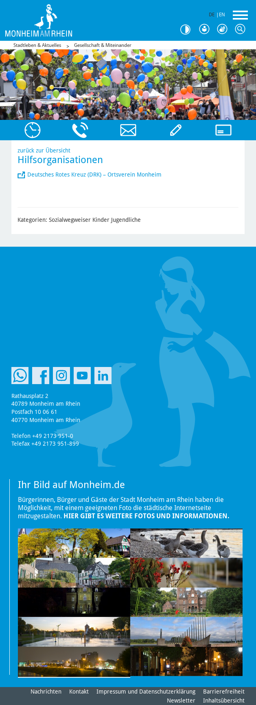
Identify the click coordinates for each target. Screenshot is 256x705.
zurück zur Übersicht (44, 150)
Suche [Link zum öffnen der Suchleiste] (242, 29)
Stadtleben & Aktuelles (37, 45)
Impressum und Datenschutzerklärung (145, 691)
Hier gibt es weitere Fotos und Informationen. (146, 516)
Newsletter (181, 700)
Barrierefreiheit (224, 691)
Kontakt (79, 691)
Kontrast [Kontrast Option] (188, 29)
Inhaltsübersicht (224, 700)
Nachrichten (46, 691)
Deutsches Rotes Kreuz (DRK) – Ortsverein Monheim (94, 174)
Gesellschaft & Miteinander (102, 45)
